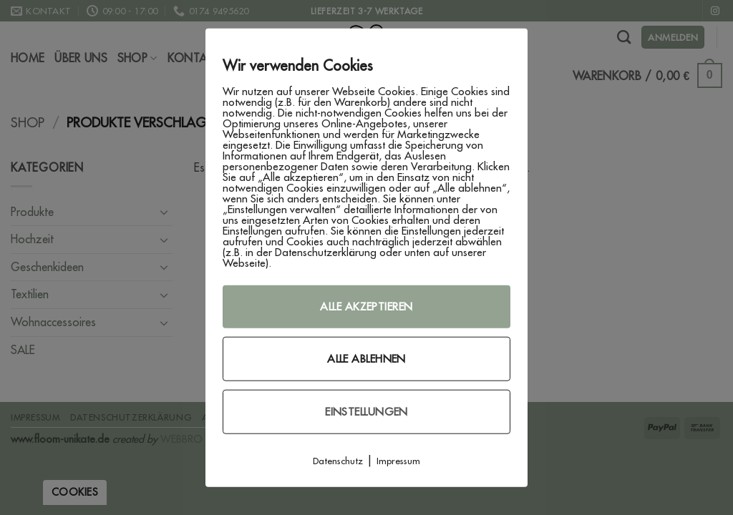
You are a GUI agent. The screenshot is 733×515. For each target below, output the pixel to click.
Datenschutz (338, 460)
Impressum (398, 460)
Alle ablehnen (366, 359)
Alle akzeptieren (366, 306)
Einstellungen (366, 411)
